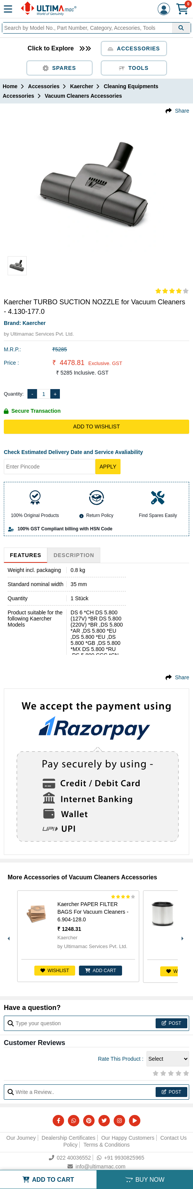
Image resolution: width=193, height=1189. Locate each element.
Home (10, 86)
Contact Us (173, 1138)
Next (181, 936)
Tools (134, 68)
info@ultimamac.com (96, 1166)
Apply (108, 467)
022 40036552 (70, 1158)
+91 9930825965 (121, 1158)
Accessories (134, 48)
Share (182, 111)
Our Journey (21, 1138)
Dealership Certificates (68, 1138)
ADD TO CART (48, 1179)
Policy (70, 1145)
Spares (59, 68)
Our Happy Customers (127, 1138)
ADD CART (100, 970)
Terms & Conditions (107, 1145)
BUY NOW (144, 1179)
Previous (7, 936)
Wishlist (54, 970)
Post (171, 1023)
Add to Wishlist (96, 426)
